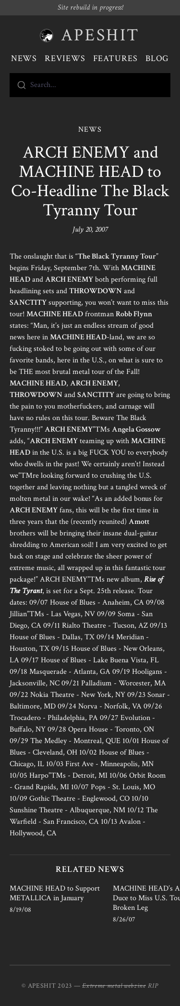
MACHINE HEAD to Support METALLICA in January (55, 893)
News (24, 58)
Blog (157, 58)
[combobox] (90, 85)
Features (115, 58)
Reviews (65, 58)
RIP (153, 985)
